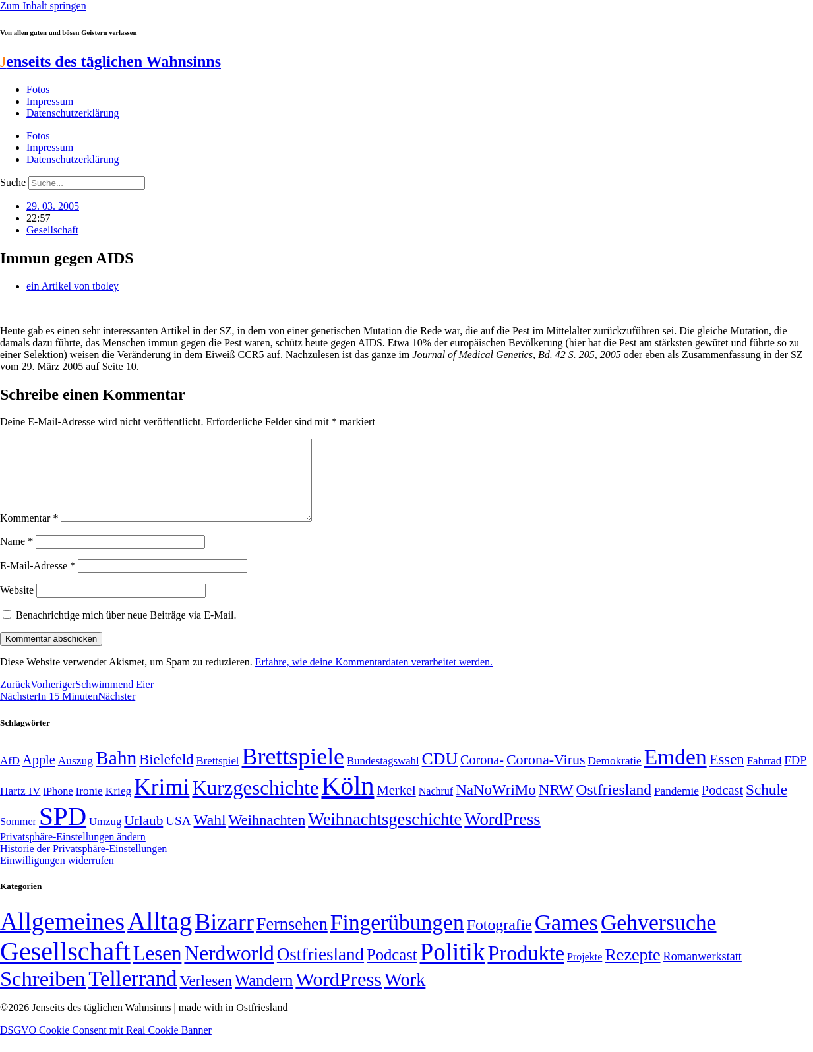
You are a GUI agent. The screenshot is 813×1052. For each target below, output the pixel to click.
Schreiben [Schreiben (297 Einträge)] (43, 994)
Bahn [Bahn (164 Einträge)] (116, 773)
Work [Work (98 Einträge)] (404, 995)
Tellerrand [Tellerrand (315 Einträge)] (132, 994)
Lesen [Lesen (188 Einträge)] (157, 969)
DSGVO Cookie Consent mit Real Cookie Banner (106, 1045)
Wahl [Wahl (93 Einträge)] (210, 835)
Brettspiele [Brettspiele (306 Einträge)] (293, 772)
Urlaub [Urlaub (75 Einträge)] (143, 836)
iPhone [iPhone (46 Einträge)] (58, 807)
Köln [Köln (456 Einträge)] (347, 802)
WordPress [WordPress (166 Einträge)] (338, 995)
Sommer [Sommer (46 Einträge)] (18, 838)
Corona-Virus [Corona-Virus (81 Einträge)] (546, 775)
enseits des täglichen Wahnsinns (110, 61)
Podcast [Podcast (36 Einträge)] (392, 970)
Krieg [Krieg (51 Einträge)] (118, 806)
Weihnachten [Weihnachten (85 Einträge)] (266, 836)
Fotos (38, 89)
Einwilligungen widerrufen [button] (57, 876)
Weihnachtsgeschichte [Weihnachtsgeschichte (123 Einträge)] (385, 835)
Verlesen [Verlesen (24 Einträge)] (205, 996)
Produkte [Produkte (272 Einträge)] (525, 969)
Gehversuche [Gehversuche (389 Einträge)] (658, 938)
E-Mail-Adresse (37, 581)
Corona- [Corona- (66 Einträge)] (482, 775)
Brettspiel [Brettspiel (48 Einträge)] (217, 776)
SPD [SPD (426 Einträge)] (62, 832)
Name (16, 557)
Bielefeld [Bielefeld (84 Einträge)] (166, 775)
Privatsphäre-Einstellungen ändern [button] (73, 852)
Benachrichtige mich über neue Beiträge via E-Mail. (126, 630)
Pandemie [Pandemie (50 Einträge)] (676, 807)
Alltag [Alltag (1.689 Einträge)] (159, 937)
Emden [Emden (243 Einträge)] (675, 772)
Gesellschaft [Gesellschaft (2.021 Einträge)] (65, 967)
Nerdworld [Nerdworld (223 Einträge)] (229, 969)
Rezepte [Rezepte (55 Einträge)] (632, 970)
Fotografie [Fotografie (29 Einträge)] (499, 940)
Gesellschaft (52, 229)
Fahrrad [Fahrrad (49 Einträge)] (764, 776)
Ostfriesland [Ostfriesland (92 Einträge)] (614, 805)
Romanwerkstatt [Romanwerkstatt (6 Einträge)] (702, 972)
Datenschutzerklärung (72, 113)
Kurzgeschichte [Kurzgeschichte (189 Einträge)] (255, 803)
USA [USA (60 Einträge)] (178, 837)
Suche (13, 182)
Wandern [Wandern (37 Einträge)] (264, 996)
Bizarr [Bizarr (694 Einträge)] (224, 938)
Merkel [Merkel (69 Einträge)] (395, 806)
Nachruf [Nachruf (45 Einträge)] (436, 807)
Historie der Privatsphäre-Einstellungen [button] (83, 864)
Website (17, 605)
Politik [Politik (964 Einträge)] (452, 967)
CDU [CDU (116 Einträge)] (440, 774)
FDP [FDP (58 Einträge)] (795, 776)
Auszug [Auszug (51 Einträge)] (75, 776)
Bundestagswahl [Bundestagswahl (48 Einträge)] (383, 776)
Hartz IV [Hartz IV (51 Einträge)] (20, 806)
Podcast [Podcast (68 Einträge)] (722, 806)
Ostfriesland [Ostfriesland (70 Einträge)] (320, 970)
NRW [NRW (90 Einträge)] (556, 805)
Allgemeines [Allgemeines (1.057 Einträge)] (62, 937)
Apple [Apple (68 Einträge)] (38, 775)
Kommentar (29, 534)
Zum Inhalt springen (43, 5)
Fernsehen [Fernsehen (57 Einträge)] (292, 940)
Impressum (49, 101)
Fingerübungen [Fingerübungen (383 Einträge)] (397, 938)
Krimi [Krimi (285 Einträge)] (161, 803)
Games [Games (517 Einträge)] (566, 938)
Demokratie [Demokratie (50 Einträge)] (615, 776)
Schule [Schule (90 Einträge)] (766, 805)
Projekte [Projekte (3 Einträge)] (584, 972)
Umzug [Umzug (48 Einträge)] (105, 837)
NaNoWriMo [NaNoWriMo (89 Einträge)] (495, 805)
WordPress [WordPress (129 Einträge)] (502, 835)
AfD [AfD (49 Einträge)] (10, 776)
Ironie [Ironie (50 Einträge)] (89, 807)
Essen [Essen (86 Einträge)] (726, 775)
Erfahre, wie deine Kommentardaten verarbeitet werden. (374, 677)
